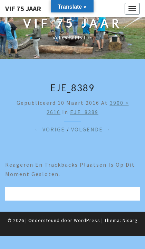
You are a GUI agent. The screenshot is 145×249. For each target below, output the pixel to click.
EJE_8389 (84, 112)
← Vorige (50, 129)
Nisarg (130, 220)
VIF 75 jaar (23, 8)
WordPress (87, 220)
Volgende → (91, 129)
